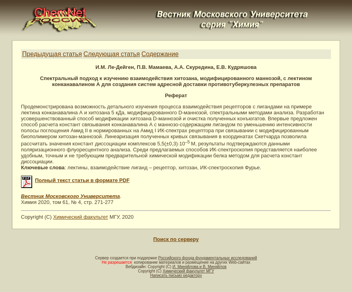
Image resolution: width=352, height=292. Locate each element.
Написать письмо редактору (176, 275)
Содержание (160, 54)
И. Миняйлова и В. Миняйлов (199, 267)
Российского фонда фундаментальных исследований (207, 258)
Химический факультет (80, 217)
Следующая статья (111, 54)
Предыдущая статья (52, 54)
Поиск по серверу (176, 239)
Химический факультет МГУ (188, 271)
